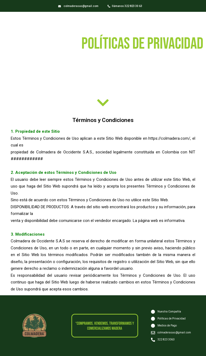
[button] (78, 6)
